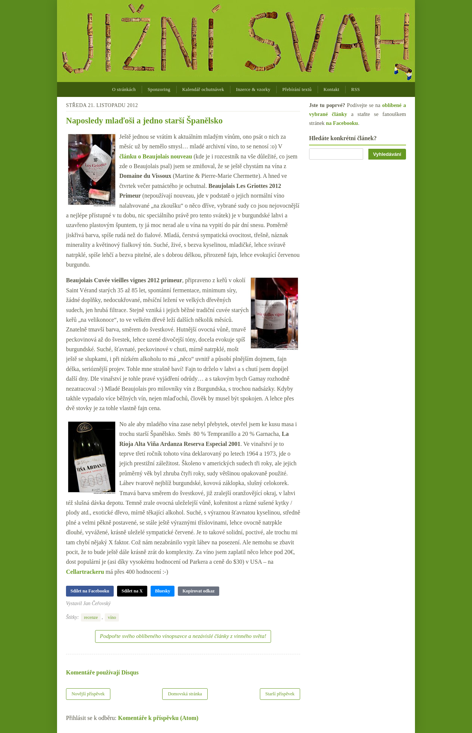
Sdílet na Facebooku (89, 591)
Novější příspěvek (88, 693)
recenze (91, 617)
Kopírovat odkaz (198, 591)
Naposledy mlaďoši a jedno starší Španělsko (144, 120)
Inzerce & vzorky (253, 89)
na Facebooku (342, 123)
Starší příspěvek (280, 693)
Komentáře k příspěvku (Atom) (158, 718)
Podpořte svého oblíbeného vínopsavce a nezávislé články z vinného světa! (183, 636)
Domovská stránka (185, 693)
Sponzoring (159, 89)
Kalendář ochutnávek (203, 89)
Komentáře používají (102, 672)
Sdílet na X (132, 591)
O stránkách (124, 89)
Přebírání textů (296, 89)
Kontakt (331, 89)
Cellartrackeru (85, 572)
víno (112, 617)
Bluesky (162, 591)
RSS (355, 89)
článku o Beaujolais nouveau (155, 156)
